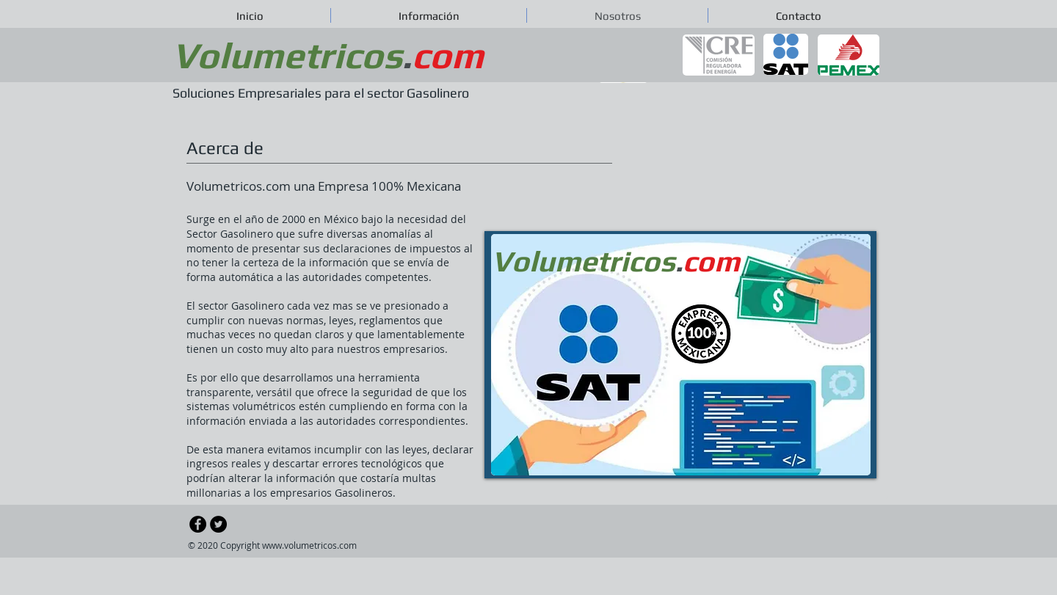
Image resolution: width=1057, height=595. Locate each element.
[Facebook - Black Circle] (197, 524)
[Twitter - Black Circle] (218, 524)
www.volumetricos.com (309, 545)
